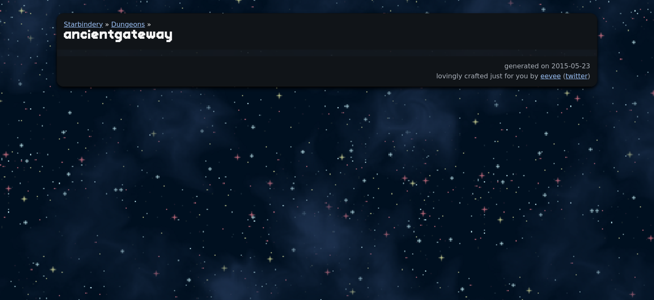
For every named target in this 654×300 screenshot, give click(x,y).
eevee (551, 76)
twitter (577, 76)
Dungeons (128, 24)
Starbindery (83, 24)
